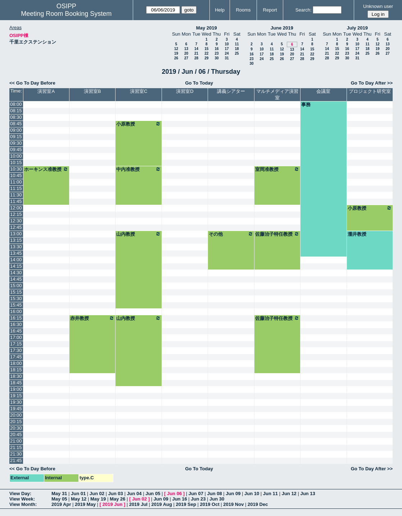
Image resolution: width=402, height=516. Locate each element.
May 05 (59, 499)
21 (196, 53)
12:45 (16, 227)
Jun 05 (152, 493)
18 (237, 49)
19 (176, 53)
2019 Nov (233, 504)
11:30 (16, 195)
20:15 (16, 421)
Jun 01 (78, 493)
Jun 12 (289, 493)
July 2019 (357, 28)
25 (237, 53)
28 (196, 58)
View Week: (22, 499)
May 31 (59, 493)
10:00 (16, 156)
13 (186, 49)
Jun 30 (216, 499)
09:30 (16, 143)
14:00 (16, 259)
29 (206, 58)
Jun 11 (270, 493)
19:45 (16, 408)
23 (216, 53)
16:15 (16, 318)
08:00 (16, 104)
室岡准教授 (277, 169)
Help (220, 10)
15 (206, 49)
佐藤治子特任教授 (277, 234)
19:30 (16, 402)
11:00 (16, 182)
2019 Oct (210, 504)
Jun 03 (115, 493)
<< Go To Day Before (32, 83)
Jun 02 (97, 493)
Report (270, 10)
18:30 (16, 376)
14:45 (16, 279)
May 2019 (206, 28)
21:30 (16, 454)
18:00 (16, 363)
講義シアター (231, 91)
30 (216, 58)
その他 (231, 234)
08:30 (16, 117)
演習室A (46, 91)
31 (227, 58)
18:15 (16, 369)
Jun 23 (198, 499)
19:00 (16, 389)
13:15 (16, 240)
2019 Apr (61, 504)
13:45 (16, 253)
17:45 (16, 356)
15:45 (16, 305)
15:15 (16, 292)
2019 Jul (138, 504)
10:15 (16, 162)
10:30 (16, 169)
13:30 (16, 246)
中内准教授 (138, 169)
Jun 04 (134, 493)
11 (237, 44)
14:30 (16, 272)
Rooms (243, 10)
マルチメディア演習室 (277, 94)
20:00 (16, 415)
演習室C (138, 91)
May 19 (98, 499)
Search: (303, 10)
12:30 (16, 220)
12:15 (16, 214)
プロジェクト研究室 (370, 91)
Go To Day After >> (372, 83)
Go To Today (199, 83)
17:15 (16, 344)
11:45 (16, 201)
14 (196, 49)
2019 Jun (112, 504)
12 (176, 49)
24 (227, 53)
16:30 (16, 324)
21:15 (16, 447)
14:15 (16, 266)
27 (186, 58)
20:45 (16, 434)
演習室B (92, 91)
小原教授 (138, 124)
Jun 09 (233, 493)
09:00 (16, 130)
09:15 (16, 136)
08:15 (16, 110)
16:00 (16, 311)
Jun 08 (214, 493)
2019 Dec (258, 504)
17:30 (16, 350)
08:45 (16, 123)
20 (186, 53)
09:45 (16, 149)
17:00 (16, 337)
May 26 (117, 499)
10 (227, 44)
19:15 (16, 395)
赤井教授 (92, 318)
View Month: (23, 504)
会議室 (323, 91)
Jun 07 (196, 493)
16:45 (16, 331)
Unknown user (378, 6)
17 (227, 49)
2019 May (85, 504)
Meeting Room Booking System (66, 13)
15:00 (16, 285)
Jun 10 (251, 493)
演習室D (184, 91)
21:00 (16, 441)
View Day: (20, 493)
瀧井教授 (357, 234)
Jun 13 (307, 493)
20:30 (16, 428)
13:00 (16, 233)
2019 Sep (186, 504)
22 (206, 53)
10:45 (16, 175)
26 (176, 58)
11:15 (16, 188)
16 (216, 49)
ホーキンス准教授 (46, 169)
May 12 (78, 499)
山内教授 (138, 234)
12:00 (16, 208)
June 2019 (282, 28)
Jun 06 (174, 493)
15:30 (16, 298)
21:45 (16, 460)
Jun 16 (179, 499)
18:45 (16, 382)
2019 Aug (162, 504)
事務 (306, 104)
